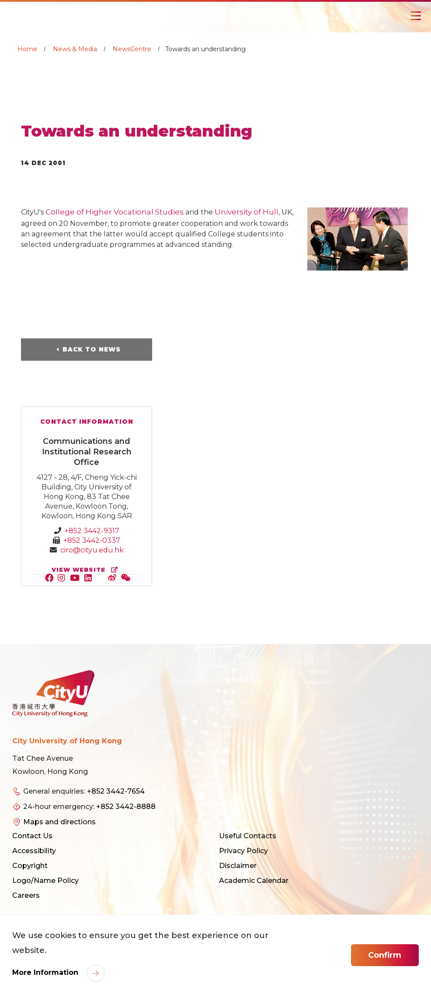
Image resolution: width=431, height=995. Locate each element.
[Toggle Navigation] (415, 15)
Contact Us (32, 836)
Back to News (92, 349)
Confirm (384, 955)
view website (87, 569)
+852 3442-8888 (126, 806)
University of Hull (246, 211)
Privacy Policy (243, 851)
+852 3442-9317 (92, 531)
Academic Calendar (253, 880)
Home (27, 49)
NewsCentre (132, 49)
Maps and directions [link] (59, 822)
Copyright (30, 865)
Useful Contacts (247, 836)
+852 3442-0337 (91, 540)
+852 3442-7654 (116, 791)
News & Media (75, 49)
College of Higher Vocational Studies (114, 211)
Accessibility (34, 851)
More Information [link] (46, 972)
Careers (26, 895)
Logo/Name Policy (45, 880)
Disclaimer (238, 865)
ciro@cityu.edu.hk (92, 550)
